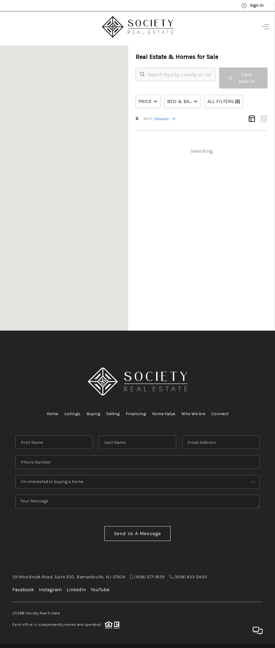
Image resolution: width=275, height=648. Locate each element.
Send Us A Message (137, 533)
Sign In (252, 5)
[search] (203, 82)
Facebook (23, 589)
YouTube (100, 589)
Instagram (50, 589)
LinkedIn (76, 589)
